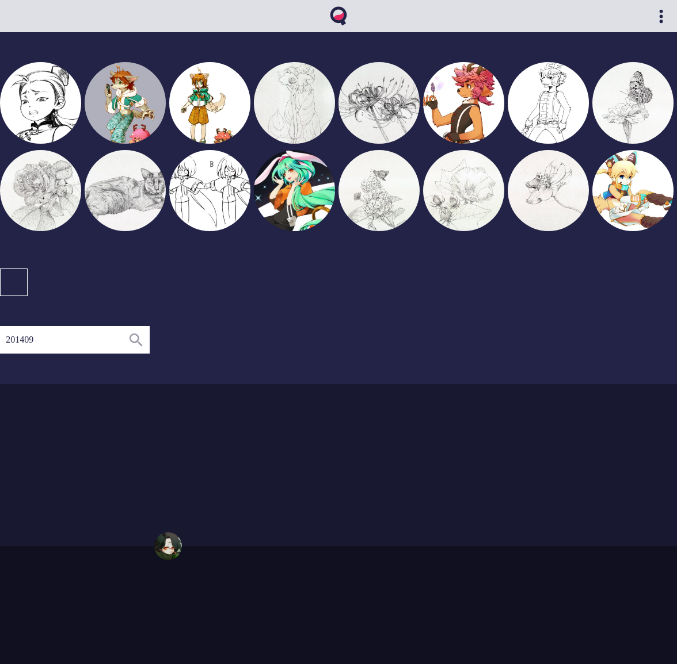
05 (221, 453)
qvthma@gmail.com (183, 604)
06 (232, 475)
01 (185, 464)
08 (221, 464)
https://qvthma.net (180, 593)
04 (209, 453)
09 (232, 453)
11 (244, 464)
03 (197, 453)
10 (267, 486)
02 (185, 453)
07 (244, 475)
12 (255, 464)
